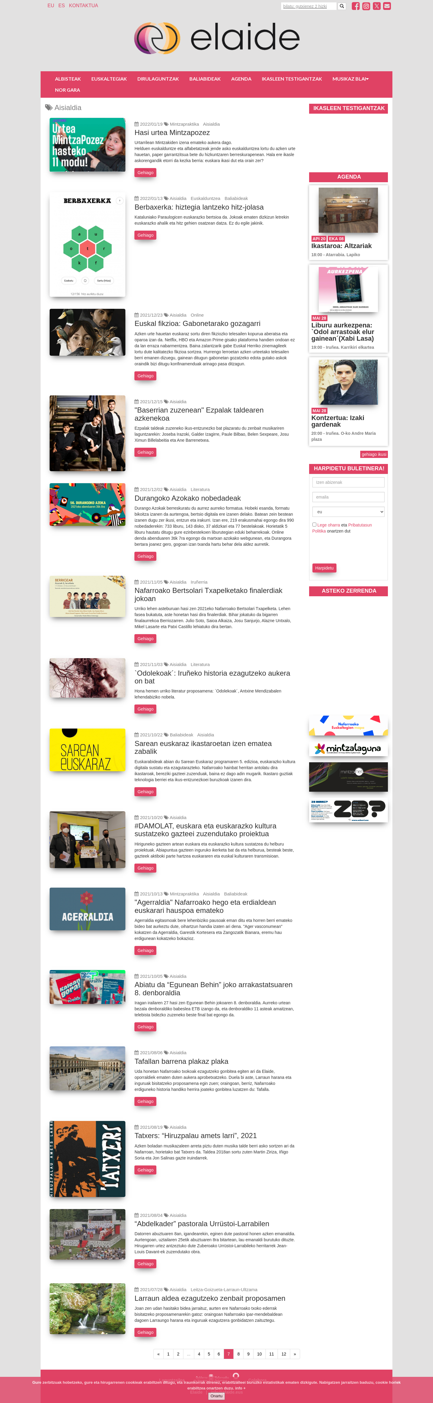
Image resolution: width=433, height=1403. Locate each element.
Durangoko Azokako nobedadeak (187, 498)
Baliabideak (205, 78)
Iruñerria (199, 582)
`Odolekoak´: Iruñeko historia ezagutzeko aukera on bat (212, 677)
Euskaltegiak (109, 78)
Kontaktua (83, 5)
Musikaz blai (351, 78)
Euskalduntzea (205, 198)
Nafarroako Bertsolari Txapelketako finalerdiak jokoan (208, 594)
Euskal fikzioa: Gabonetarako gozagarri (197, 323)
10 (259, 1354)
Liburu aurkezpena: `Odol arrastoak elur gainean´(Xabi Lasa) (343, 331)
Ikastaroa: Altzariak (342, 246)
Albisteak (68, 78)
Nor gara (67, 90)
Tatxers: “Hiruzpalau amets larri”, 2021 (195, 1135)
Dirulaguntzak (158, 78)
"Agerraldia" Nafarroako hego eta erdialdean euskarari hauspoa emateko (205, 906)
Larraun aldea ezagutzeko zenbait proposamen (209, 1298)
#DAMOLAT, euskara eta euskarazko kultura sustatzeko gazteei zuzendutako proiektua (205, 830)
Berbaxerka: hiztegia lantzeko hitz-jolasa (199, 207)
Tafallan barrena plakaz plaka (181, 1061)
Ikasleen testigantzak (292, 78)
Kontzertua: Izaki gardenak (338, 421)
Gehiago (145, 172)
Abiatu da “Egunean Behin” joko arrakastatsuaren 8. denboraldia (213, 988)
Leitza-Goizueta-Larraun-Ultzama (224, 1289)
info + (240, 1388)
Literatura (200, 489)
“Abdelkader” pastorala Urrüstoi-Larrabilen (201, 1224)
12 (283, 1354)
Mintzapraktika (184, 124)
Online (197, 315)
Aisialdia (211, 124)
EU (51, 5)
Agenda (241, 78)
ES (61, 5)
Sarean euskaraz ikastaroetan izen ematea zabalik (203, 747)
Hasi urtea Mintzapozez (172, 132)
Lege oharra (328, 525)
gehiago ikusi (374, 454)
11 (271, 1354)
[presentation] (347, 548)
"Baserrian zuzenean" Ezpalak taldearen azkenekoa (198, 414)
